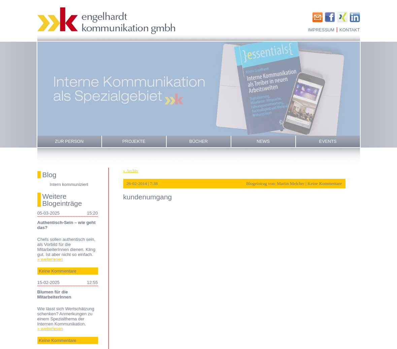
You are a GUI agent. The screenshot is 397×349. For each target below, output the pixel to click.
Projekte (133, 141)
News (263, 141)
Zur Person (69, 141)
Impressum (321, 29)
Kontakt (349, 29)
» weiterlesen (50, 259)
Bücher (198, 141)
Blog (49, 175)
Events (327, 141)
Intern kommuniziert (69, 184)
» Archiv (130, 170)
